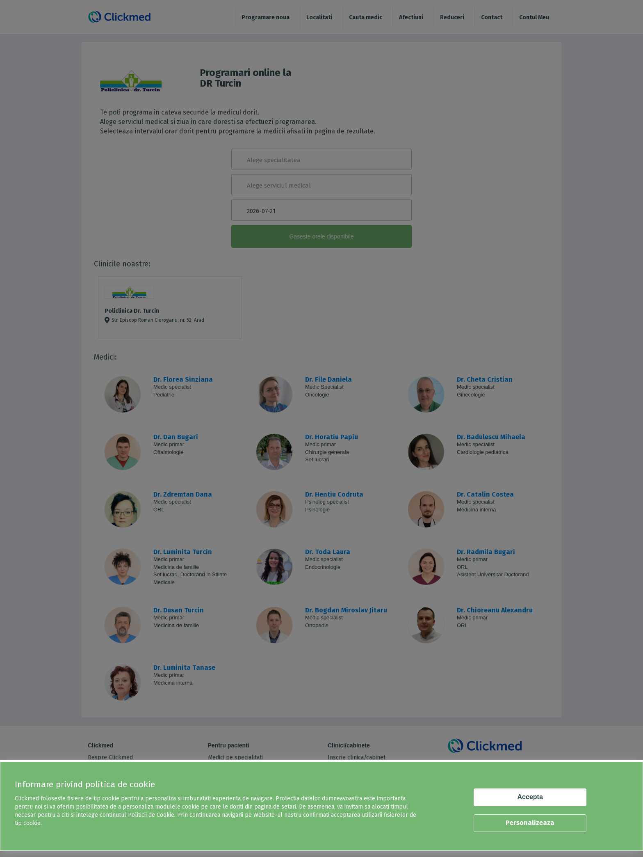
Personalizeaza (530, 823)
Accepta (530, 796)
